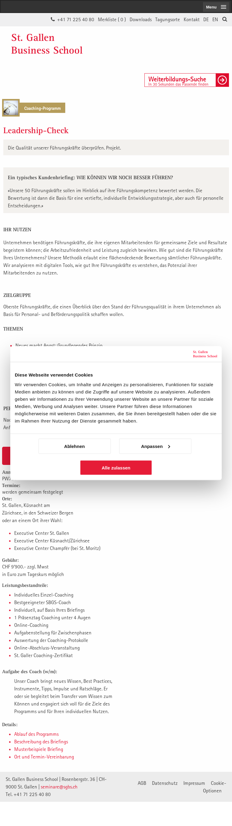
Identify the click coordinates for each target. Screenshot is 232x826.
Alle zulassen (116, 467)
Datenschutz (165, 783)
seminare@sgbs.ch (59, 787)
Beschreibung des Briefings (41, 742)
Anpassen (155, 446)
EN (215, 19)
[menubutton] (216, 7)
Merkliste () (112, 19)
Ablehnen (74, 446)
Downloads (141, 19)
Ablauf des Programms (36, 734)
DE (206, 19)
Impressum (194, 783)
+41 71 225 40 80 (75, 19)
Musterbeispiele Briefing (38, 749)
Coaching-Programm (42, 108)
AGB (142, 783)
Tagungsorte (167, 19)
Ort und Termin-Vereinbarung (44, 757)
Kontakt (192, 19)
